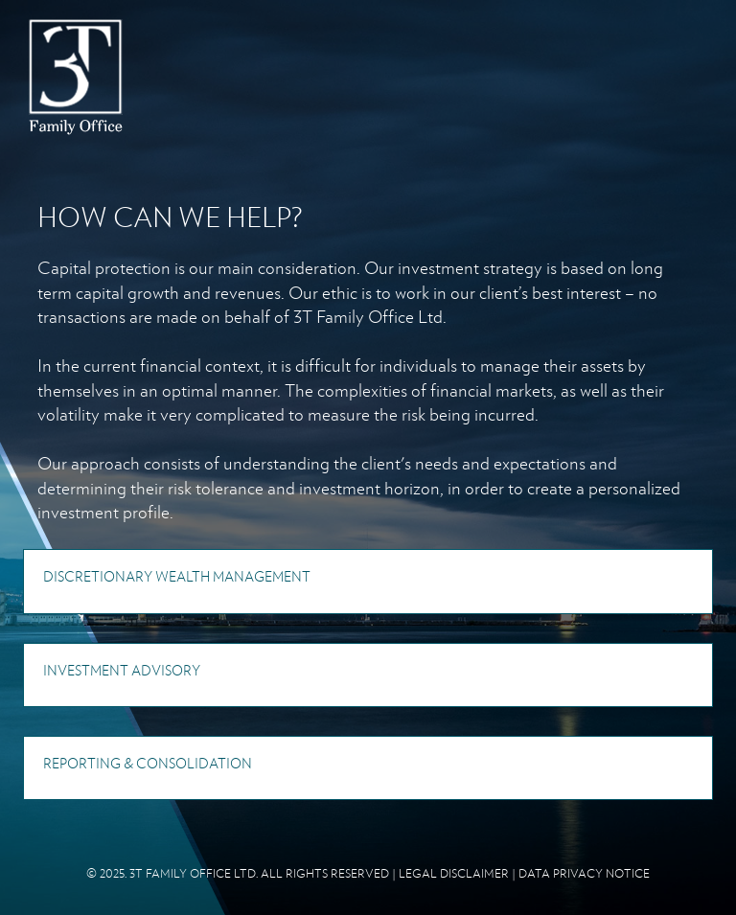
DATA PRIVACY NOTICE (584, 873)
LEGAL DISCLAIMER (454, 873)
